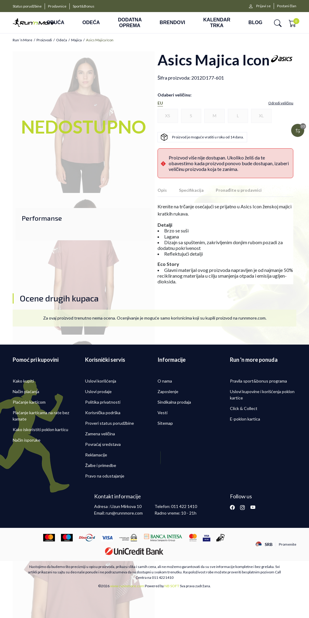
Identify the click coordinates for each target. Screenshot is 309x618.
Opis (162, 190)
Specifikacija (191, 190)
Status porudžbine (27, 6)
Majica (76, 40)
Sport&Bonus (83, 6)
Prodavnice (57, 6)
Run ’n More (22, 40)
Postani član (286, 6)
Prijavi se (263, 6)
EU (160, 103)
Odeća (61, 40)
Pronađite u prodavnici (239, 190)
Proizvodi (44, 40)
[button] (278, 23)
